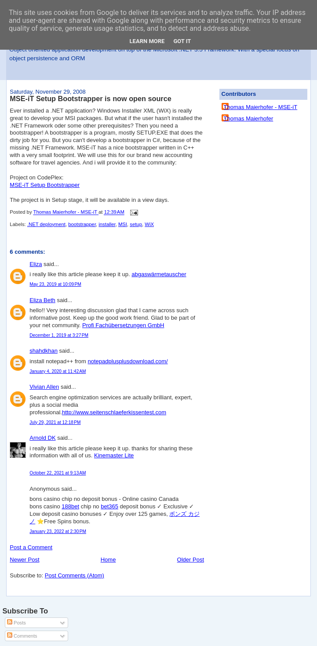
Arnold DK (42, 437)
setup (136, 224)
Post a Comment (31, 547)
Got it (182, 41)
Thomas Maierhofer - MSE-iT (261, 107)
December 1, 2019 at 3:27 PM (58, 335)
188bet (70, 506)
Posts (16, 622)
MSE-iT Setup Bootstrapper (45, 185)
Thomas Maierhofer (248, 118)
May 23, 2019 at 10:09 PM (55, 284)
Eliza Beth (42, 300)
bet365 (109, 506)
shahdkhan (43, 350)
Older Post (190, 559)
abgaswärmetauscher (158, 274)
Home (108, 559)
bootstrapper (82, 224)
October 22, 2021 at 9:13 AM (57, 473)
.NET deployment (46, 224)
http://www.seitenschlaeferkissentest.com (114, 412)
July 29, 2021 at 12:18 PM (54, 422)
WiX (149, 224)
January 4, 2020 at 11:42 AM (57, 371)
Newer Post (24, 559)
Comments (22, 636)
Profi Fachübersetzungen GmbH (123, 325)
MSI (122, 224)
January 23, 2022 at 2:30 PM (57, 531)
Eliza (35, 264)
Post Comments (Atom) (74, 575)
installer (106, 224)
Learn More (147, 41)
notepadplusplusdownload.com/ (128, 361)
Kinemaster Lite (114, 455)
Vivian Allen (44, 386)
